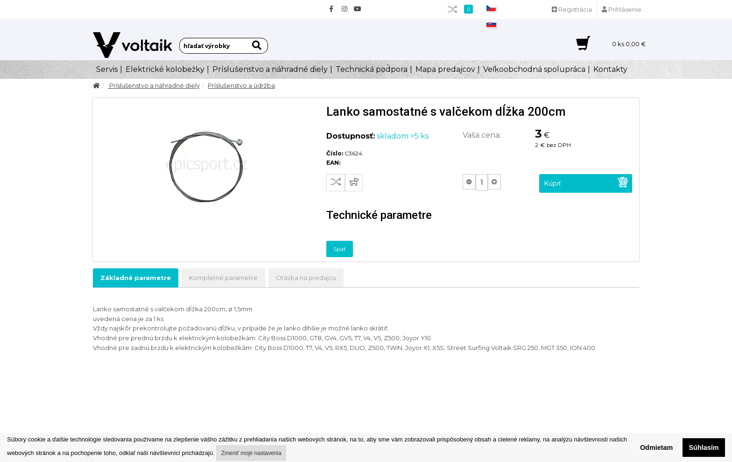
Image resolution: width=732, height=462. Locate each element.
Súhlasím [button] (704, 447)
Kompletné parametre (223, 277)
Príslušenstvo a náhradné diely (270, 69)
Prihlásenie (621, 9)
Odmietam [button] (656, 447)
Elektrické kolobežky (165, 69)
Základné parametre (135, 277)
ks (629, 44)
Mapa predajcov (445, 69)
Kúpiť (586, 182)
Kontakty (610, 69)
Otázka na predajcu (306, 277)
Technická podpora (372, 69)
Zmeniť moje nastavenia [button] (251, 453)
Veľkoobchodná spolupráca (534, 69)
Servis (107, 69)
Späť (339, 248)
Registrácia (572, 9)
